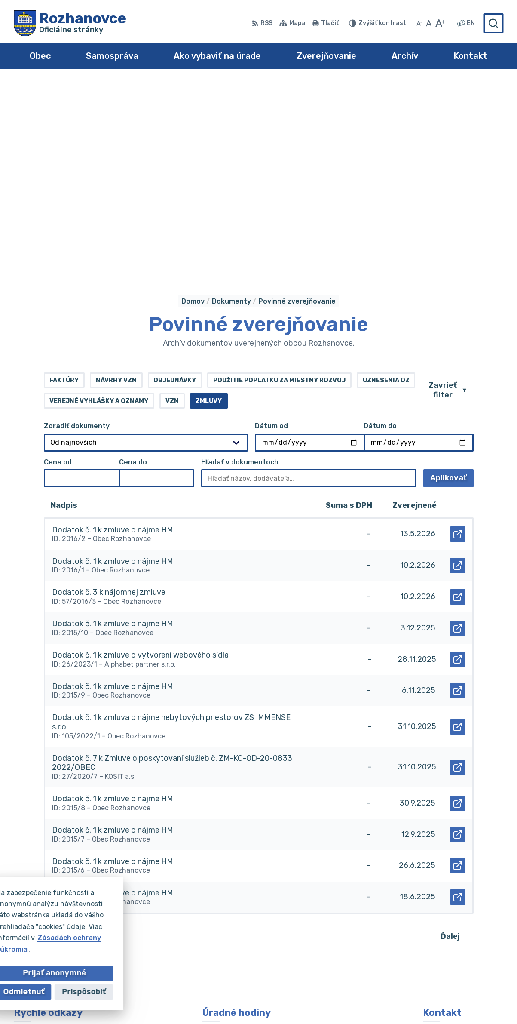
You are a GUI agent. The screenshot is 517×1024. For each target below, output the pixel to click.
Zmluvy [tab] (209, 208)
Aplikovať (452, 287)
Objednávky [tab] (174, 187)
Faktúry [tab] (64, 187)
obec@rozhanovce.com (463, 929)
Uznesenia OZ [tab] (386, 187)
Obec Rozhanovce (273, 1001)
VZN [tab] (172, 208)
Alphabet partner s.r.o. (141, 1001)
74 (102, 742)
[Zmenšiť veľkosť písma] (419, 23)
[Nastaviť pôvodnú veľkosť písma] (428, 23)
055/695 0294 (448, 919)
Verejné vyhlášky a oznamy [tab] (98, 208)
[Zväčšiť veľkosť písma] (440, 23)
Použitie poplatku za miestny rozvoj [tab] (279, 187)
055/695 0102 (447, 909)
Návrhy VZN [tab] (116, 187)
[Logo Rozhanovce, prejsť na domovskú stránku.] (70, 23)
